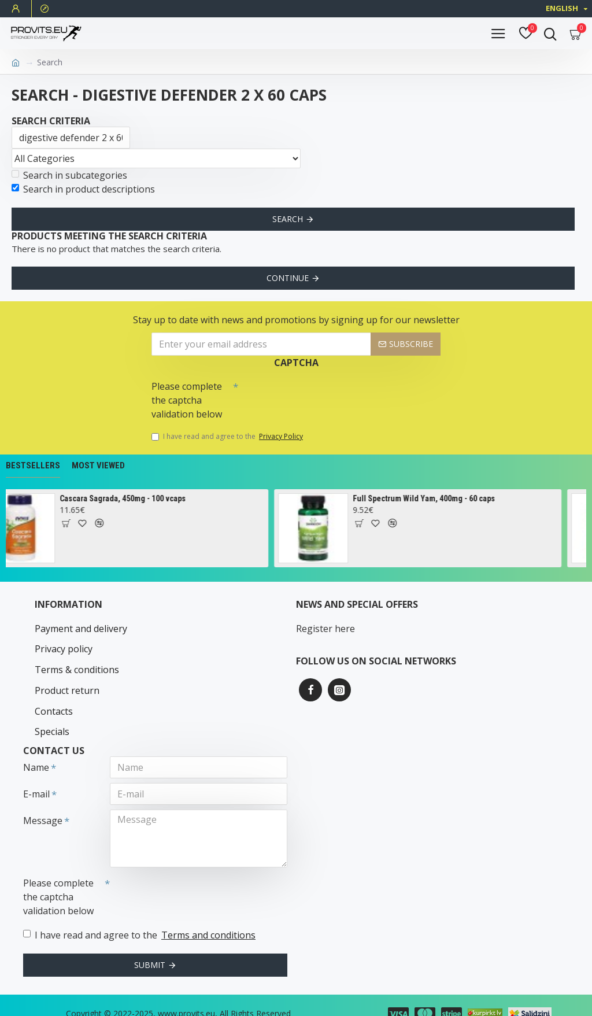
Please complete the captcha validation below (186, 400)
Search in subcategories (69, 175)
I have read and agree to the (228, 436)
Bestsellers (33, 465)
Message (42, 802)
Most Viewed (98, 465)
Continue (288, 277)
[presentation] (319, 396)
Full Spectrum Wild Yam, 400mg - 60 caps (434, 498)
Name (36, 749)
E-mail (36, 776)
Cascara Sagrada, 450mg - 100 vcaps (133, 498)
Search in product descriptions (83, 189)
